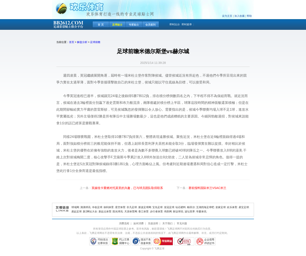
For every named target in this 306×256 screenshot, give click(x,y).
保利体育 (108, 207)
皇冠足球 (169, 207)
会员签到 (150, 24)
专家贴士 (134, 24)
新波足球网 (144, 207)
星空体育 (120, 207)
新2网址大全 (90, 211)
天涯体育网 (130, 211)
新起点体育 (105, 211)
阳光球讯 (118, 211)
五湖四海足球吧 (205, 207)
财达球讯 (178, 211)
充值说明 (153, 223)
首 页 (100, 24)
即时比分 (175, 24)
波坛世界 (190, 211)
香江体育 (143, 211)
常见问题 (182, 223)
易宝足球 (244, 207)
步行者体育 (156, 211)
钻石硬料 (181, 207)
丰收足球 (97, 207)
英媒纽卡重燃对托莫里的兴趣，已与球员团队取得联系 (127, 188)
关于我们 (167, 223)
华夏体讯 (201, 211)
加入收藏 (239, 15)
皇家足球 (220, 207)
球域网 (75, 207)
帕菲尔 (191, 207)
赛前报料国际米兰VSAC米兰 (207, 188)
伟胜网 (168, 211)
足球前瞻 (95, 42)
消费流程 (124, 223)
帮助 (249, 15)
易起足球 (76, 211)
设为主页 (227, 15)
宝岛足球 (157, 207)
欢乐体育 (232, 207)
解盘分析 (82, 42)
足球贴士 (117, 24)
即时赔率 (187, 24)
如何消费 (138, 223)
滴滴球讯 (85, 207)
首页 (71, 42)
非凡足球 (132, 207)
